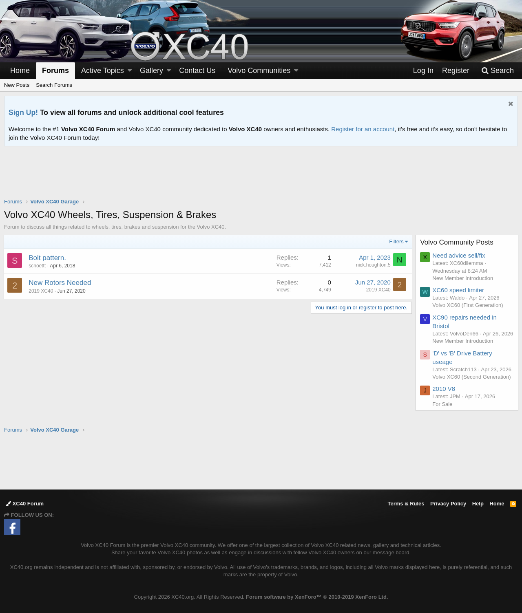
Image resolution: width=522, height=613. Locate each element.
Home (20, 70)
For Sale (443, 411)
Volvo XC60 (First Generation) (468, 305)
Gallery (151, 70)
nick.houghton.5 (373, 265)
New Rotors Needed (60, 283)
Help (478, 504)
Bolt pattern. (47, 258)
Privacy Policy (448, 504)
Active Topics (102, 70)
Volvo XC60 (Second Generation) (472, 384)
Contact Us (197, 70)
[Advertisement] (261, 177)
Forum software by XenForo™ (317, 597)
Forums (55, 70)
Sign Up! (23, 112)
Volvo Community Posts (457, 242)
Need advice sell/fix (459, 255)
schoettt (37, 266)
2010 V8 (444, 396)
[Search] (497, 70)
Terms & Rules (405, 504)
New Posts (16, 85)
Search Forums (54, 85)
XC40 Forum (25, 504)
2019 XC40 (41, 291)
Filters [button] (396, 241)
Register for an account (362, 129)
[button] (130, 70)
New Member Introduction (463, 278)
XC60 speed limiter (458, 290)
